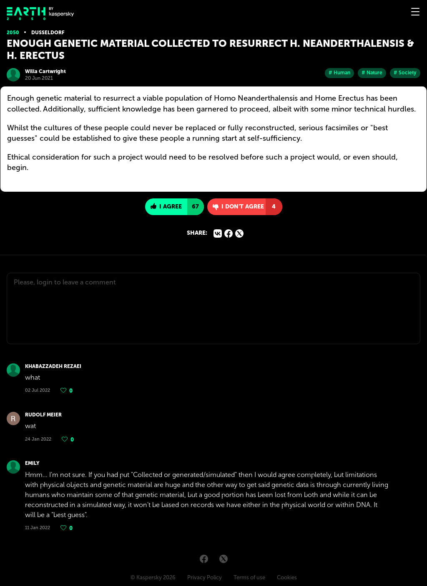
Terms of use (249, 577)
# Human (339, 73)
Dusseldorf (47, 33)
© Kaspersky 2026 (153, 577)
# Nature (372, 73)
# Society (405, 73)
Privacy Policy (204, 577)
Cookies (287, 577)
